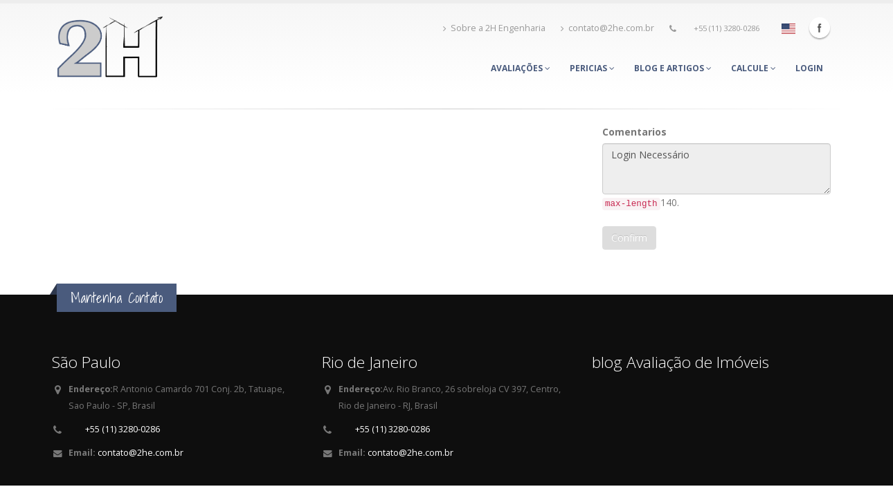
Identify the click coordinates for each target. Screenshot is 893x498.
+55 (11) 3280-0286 (726, 28)
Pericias (592, 68)
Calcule (753, 68)
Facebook (819, 27)
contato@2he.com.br (607, 28)
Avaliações (520, 68)
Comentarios (634, 131)
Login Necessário (716, 168)
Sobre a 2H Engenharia (494, 28)
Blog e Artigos (673, 68)
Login (809, 68)
